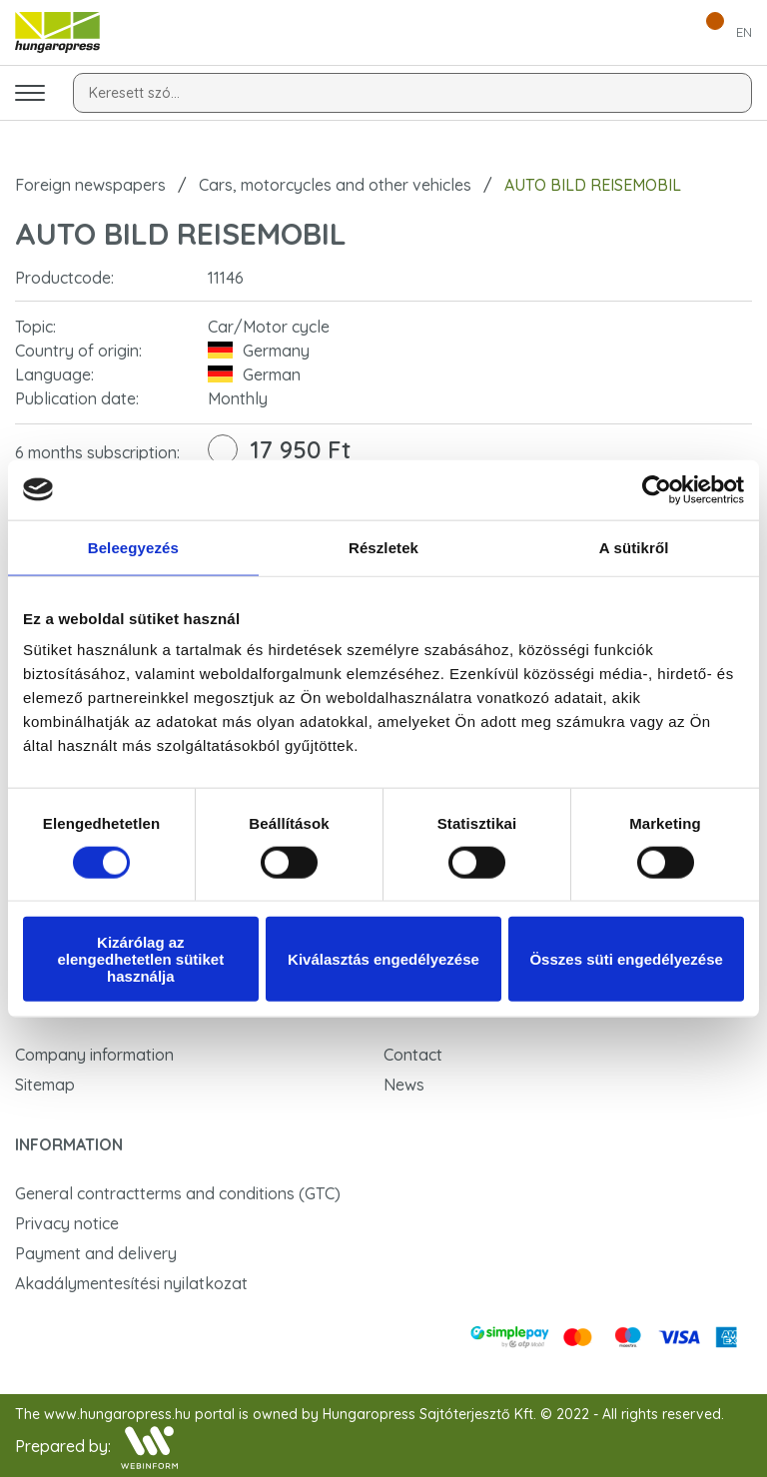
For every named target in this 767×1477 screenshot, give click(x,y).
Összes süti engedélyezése (625, 959)
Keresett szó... (134, 93)
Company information (94, 1055)
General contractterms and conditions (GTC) (178, 1193)
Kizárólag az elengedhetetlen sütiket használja (140, 959)
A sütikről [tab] (634, 546)
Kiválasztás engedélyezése (383, 959)
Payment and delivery (96, 1253)
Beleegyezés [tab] (133, 546)
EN (744, 32)
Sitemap (45, 1085)
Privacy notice (67, 1223)
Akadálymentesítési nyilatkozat (131, 1283)
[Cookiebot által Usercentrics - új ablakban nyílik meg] (656, 489)
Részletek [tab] (383, 546)
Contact (413, 1055)
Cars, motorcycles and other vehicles (335, 185)
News (404, 1085)
